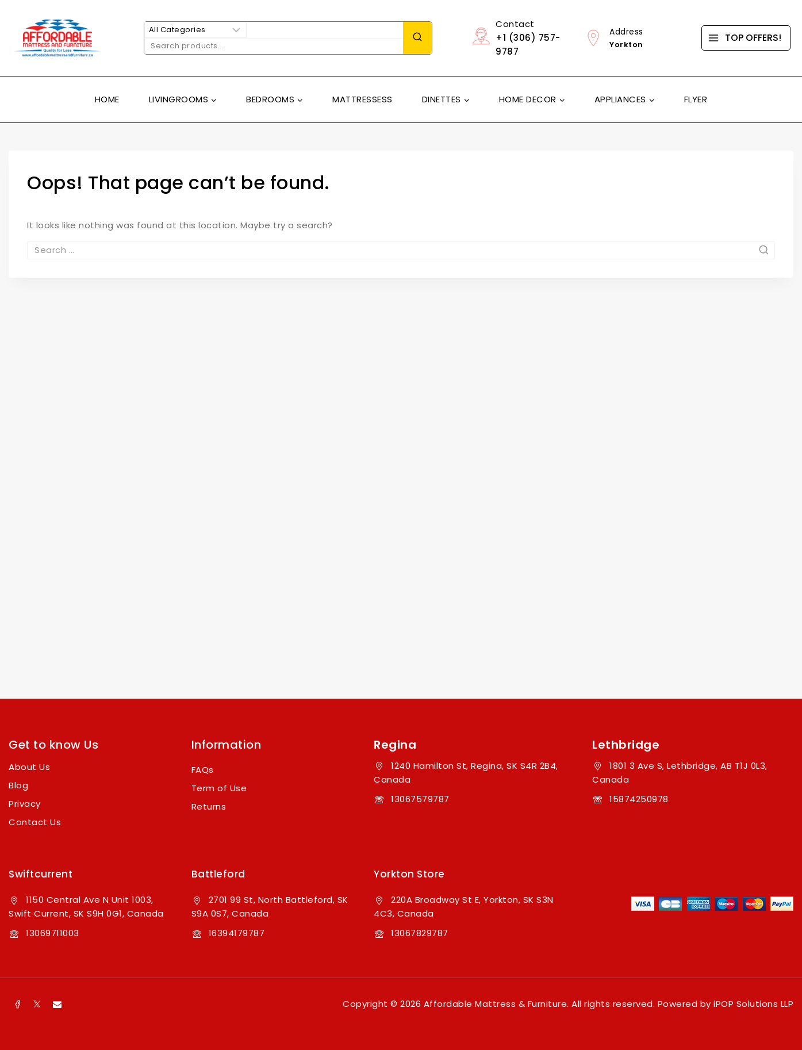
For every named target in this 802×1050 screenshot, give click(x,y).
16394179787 (237, 933)
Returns (209, 806)
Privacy (25, 804)
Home (107, 99)
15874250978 (639, 799)
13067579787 (420, 799)
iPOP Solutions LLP (753, 1004)
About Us (29, 767)
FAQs (202, 770)
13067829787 (419, 933)
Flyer (696, 99)
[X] (37, 1004)
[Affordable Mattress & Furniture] (57, 38)
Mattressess (362, 99)
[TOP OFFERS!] (746, 38)
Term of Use (219, 788)
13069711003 (52, 933)
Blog (18, 785)
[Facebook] (17, 1004)
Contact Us (35, 822)
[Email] (57, 1004)
